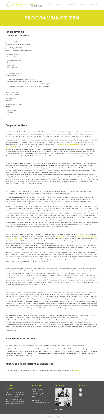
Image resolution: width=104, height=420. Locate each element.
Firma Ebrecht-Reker (29, 349)
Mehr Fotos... (59, 409)
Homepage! (76, 370)
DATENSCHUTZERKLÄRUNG (40, 403)
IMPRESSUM (35, 401)
